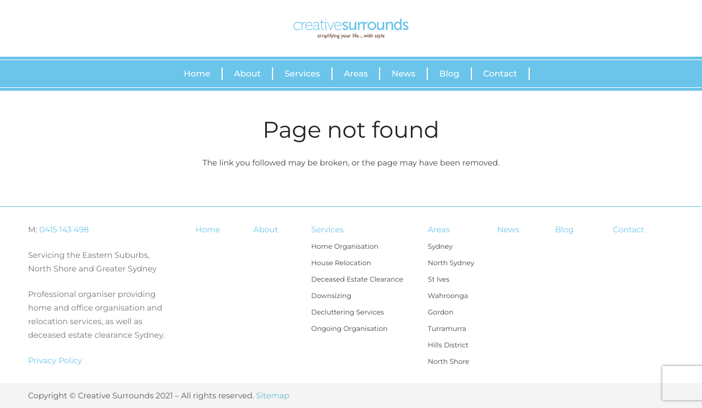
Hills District (448, 345)
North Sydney (451, 263)
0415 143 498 (64, 229)
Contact (628, 229)
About (265, 229)
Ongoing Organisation (349, 329)
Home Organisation (344, 247)
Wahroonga (448, 296)
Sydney (440, 247)
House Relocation (341, 263)
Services (327, 229)
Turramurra (447, 329)
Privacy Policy (55, 360)
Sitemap (273, 395)
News (508, 229)
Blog (564, 229)
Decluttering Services (347, 312)
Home (207, 229)
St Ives (438, 279)
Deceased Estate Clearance (357, 279)
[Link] (350, 29)
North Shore (448, 362)
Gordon (440, 312)
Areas (439, 229)
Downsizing (331, 296)
